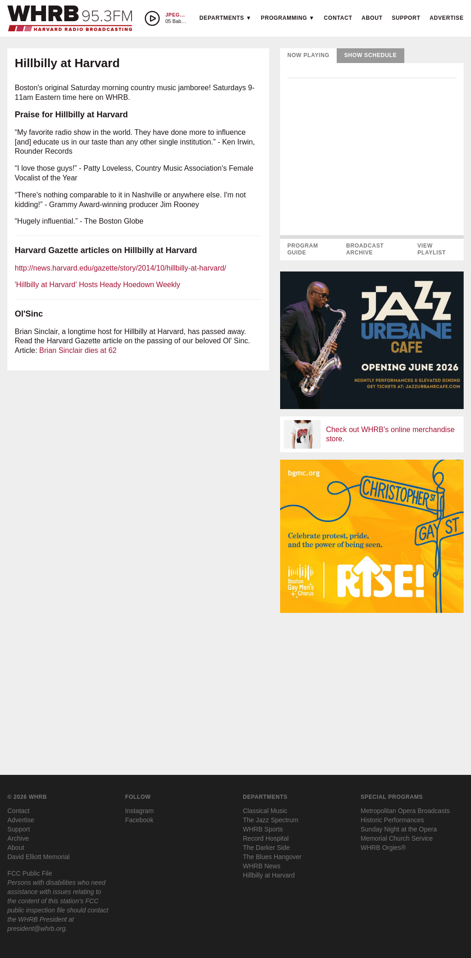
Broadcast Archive (365, 249)
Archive (18, 838)
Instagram (139, 810)
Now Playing (308, 55)
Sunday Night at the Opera (399, 829)
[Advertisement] (372, 684)
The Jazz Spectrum (271, 820)
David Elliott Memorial (38, 856)
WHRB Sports (263, 829)
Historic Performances (392, 820)
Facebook (139, 820)
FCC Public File (29, 873)
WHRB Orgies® (383, 847)
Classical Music (265, 810)
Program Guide (302, 249)
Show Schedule (370, 55)
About (372, 18)
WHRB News (262, 866)
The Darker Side (266, 847)
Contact (338, 18)
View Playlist (431, 249)
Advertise (447, 18)
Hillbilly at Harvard (269, 875)
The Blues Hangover (272, 856)
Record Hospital (266, 838)
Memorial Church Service (397, 838)
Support (406, 18)
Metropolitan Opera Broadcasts (405, 810)
